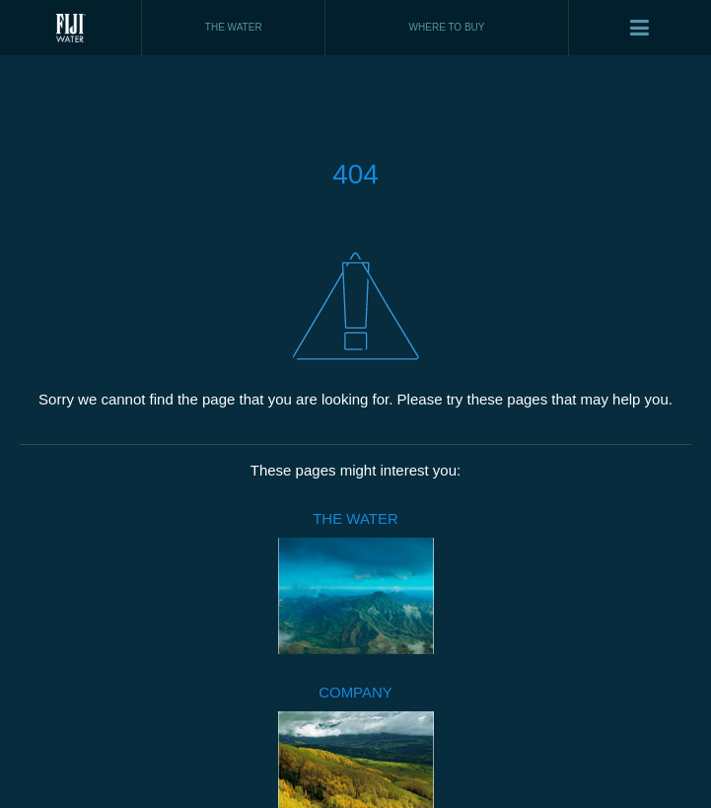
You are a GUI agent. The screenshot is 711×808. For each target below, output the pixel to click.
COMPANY (355, 692)
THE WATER (355, 518)
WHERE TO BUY (447, 27)
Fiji (71, 27)
